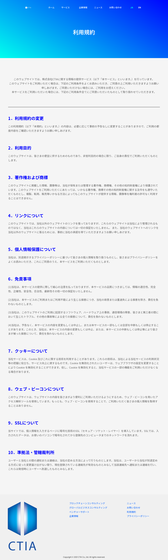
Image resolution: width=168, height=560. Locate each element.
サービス (66, 7)
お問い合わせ (115, 7)
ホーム (51, 7)
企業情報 (83, 7)
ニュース (98, 7)
